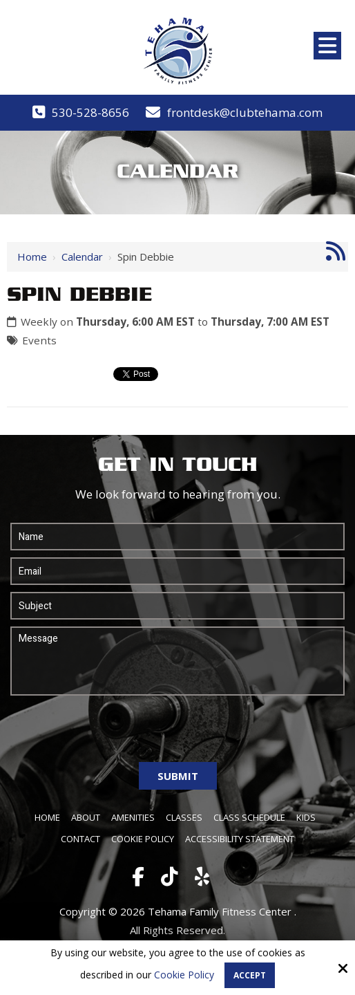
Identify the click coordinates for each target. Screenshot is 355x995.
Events (39, 340)
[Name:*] (177, 536)
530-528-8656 (90, 112)
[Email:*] (177, 571)
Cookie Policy (184, 975)
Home (32, 256)
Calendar (82, 256)
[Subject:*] (177, 606)
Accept (249, 975)
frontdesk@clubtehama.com (245, 112)
